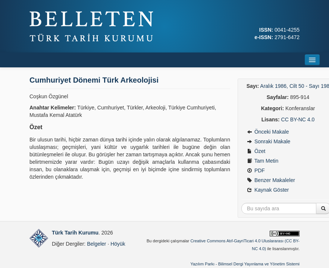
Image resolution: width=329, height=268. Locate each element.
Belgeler (96, 244)
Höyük (117, 244)
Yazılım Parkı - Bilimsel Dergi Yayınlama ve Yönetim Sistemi (245, 264)
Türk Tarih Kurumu (75, 233)
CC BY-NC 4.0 (298, 119)
